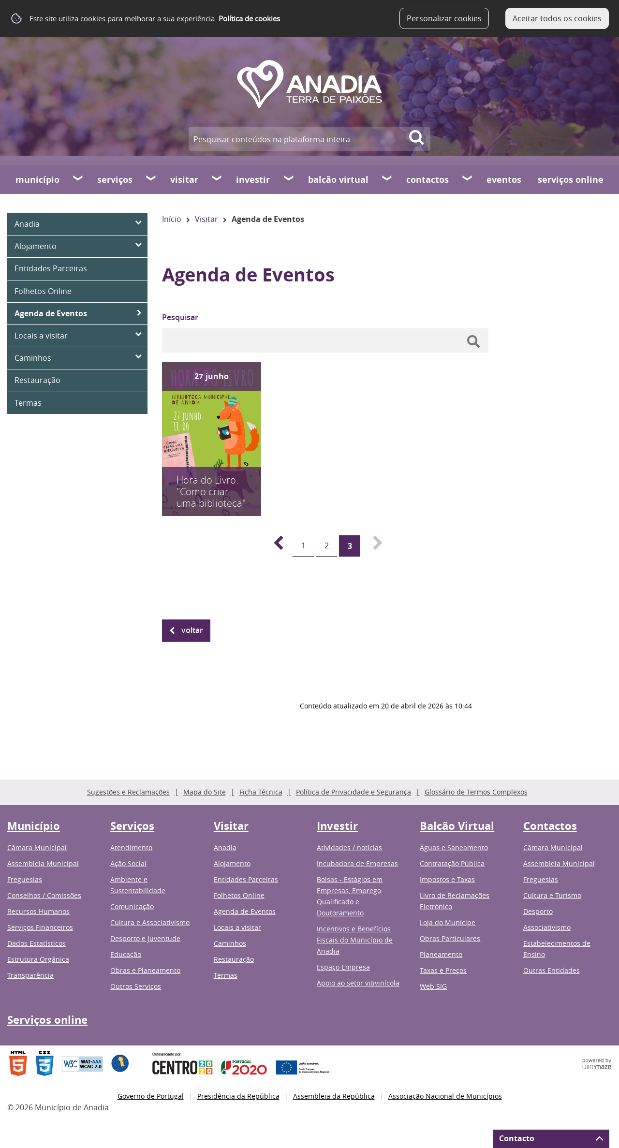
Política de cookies (249, 18)
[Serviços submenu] (151, 179)
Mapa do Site (204, 791)
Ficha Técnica (260, 791)
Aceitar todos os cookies (557, 18)
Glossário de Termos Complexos (476, 791)
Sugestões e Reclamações (128, 791)
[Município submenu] (78, 179)
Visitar (184, 180)
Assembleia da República (334, 1096)
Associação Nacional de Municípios (445, 1096)
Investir (253, 180)
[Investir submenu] (289, 179)
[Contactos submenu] (467, 179)
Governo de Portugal (151, 1096)
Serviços (115, 180)
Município (37, 180)
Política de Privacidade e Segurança (353, 791)
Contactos (427, 180)
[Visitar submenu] (217, 179)
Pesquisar (180, 317)
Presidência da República (238, 1096)
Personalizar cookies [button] (444, 18)
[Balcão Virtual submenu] (387, 179)
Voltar (192, 630)
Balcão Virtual (338, 180)
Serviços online (571, 180)
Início (171, 219)
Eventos (503, 180)
